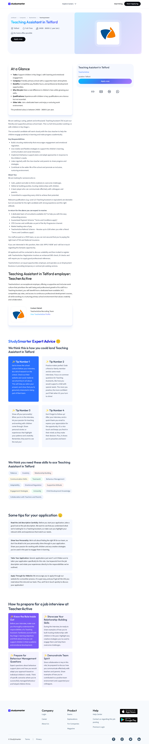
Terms (27, 739)
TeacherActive (83, 72)
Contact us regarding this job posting (104, 721)
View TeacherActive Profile (40, 314)
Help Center (97, 714)
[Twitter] (130, 739)
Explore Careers (69, 4)
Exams (69, 714)
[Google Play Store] (129, 719)
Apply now (18, 39)
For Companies (73, 724)
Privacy (39, 739)
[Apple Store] (129, 711)
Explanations (72, 719)
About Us (45, 724)
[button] (92, 91)
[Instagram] (122, 739)
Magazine (71, 728)
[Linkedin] (139, 739)
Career (44, 719)
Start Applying (132, 3)
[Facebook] (113, 739)
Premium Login (99, 727)
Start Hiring (118, 4)
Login (44, 714)
